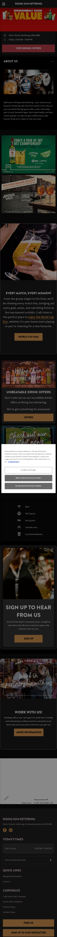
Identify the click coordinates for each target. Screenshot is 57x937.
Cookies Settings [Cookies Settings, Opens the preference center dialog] (28, 470)
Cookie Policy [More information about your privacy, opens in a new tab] (13, 462)
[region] (28, 468)
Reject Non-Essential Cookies (28, 478)
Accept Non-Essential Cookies (28, 486)
